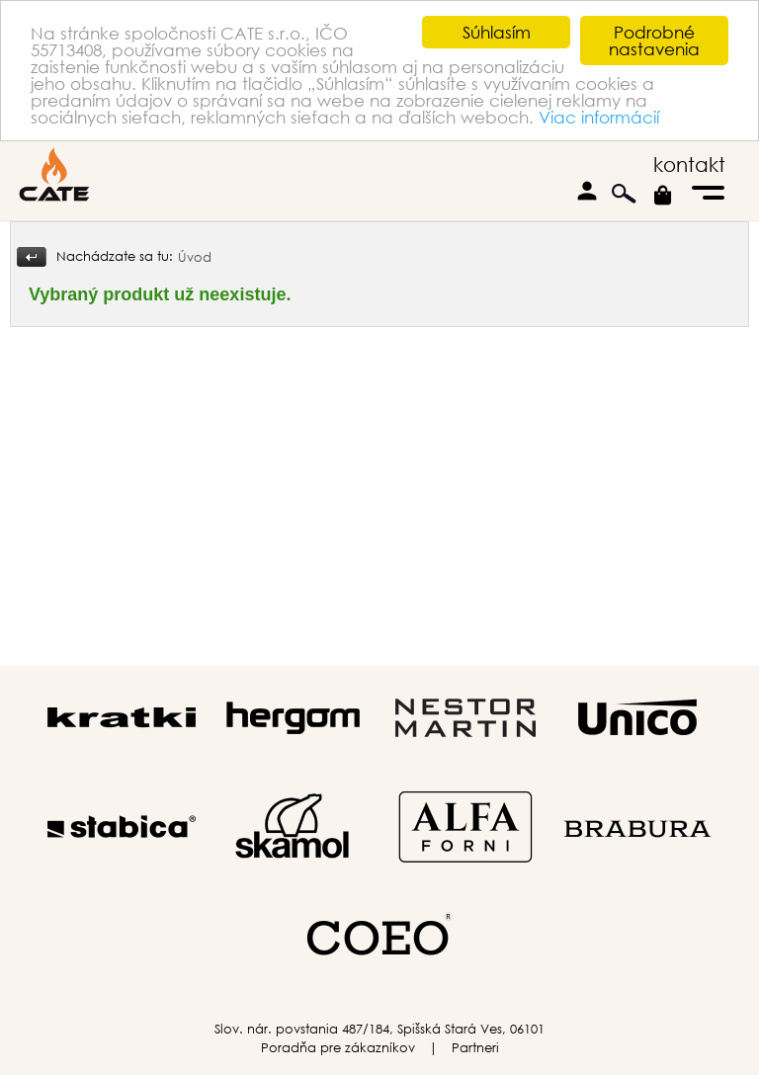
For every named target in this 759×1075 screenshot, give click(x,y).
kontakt (689, 164)
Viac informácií (599, 117)
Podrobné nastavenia (654, 40)
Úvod (194, 257)
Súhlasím (497, 32)
